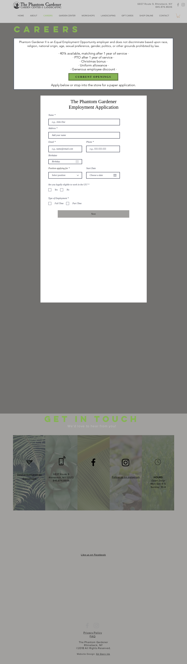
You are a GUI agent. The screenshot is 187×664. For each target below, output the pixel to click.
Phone (89, 142)
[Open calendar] (77, 161)
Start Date (91, 168)
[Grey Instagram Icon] (183, 4)
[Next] (93, 214)
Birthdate (53, 155)
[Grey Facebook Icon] (178, 4)
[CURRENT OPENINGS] (93, 77)
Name (51, 115)
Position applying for (58, 168)
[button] (178, 16)
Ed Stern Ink (103, 654)
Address (52, 128)
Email (51, 142)
